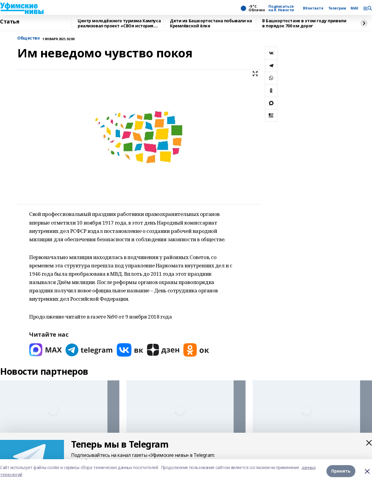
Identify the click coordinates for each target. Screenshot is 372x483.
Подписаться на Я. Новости (281, 8)
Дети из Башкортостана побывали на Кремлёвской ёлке (211, 23)
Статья (9, 21)
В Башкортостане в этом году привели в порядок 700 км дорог (304, 23)
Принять (341, 471)
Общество (28, 38)
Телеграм (337, 8)
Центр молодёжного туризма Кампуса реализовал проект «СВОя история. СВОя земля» (119, 23)
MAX (354, 8)
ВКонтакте (313, 8)
